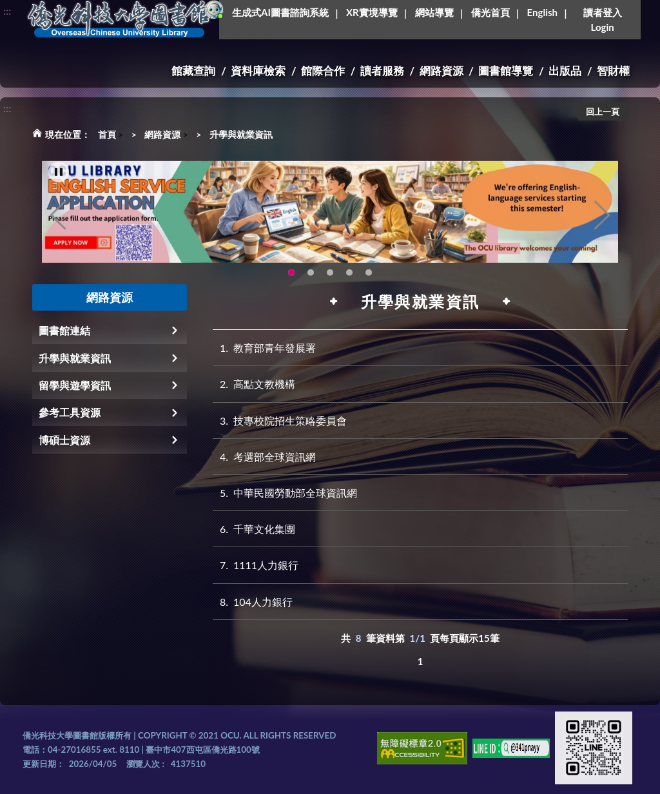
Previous (58, 224)
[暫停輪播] (58, 181)
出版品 (564, 70)
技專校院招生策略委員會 (280, 420)
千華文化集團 (254, 528)
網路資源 (441, 70)
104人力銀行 (253, 601)
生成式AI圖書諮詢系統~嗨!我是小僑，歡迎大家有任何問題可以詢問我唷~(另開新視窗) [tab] (368, 281)
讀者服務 (382, 70)
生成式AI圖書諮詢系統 (280, 12)
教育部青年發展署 (264, 347)
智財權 (613, 70)
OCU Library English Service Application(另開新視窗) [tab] (291, 281)
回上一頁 (602, 111)
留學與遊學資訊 (75, 385)
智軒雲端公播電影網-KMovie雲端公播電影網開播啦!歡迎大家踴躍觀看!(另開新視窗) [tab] (349, 281)
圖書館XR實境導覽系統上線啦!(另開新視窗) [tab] (330, 281)
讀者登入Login (602, 19)
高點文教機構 (254, 383)
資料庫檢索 (258, 70)
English (542, 12)
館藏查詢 (193, 70)
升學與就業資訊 (241, 134)
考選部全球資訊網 (264, 456)
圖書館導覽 (505, 70)
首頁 (107, 134)
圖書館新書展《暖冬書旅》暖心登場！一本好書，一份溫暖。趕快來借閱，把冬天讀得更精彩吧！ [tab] (310, 281)
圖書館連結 (64, 330)
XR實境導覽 (372, 12)
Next (602, 224)
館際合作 (323, 70)
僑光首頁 (490, 12)
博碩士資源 (64, 440)
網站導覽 (434, 12)
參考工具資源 (70, 412)
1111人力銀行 (255, 564)
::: (7, 11)
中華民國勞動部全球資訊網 (285, 492)
